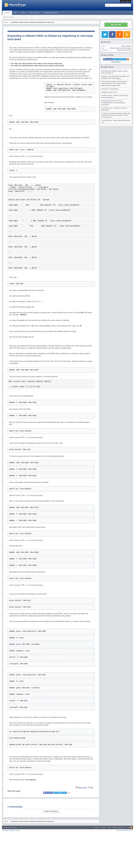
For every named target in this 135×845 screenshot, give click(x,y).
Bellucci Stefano (126, 46)
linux (121, 48)
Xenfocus (14, 827)
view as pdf (82, 787)
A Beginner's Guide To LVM (109, 92)
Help (109, 827)
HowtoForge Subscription (50, 12)
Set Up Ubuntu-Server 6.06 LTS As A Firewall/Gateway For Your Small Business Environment (113, 102)
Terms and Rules (120, 830)
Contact (104, 827)
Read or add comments (124, 50)
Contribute (97, 827)
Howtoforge (11, 830)
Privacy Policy (129, 830)
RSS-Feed (131, 827)
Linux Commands (34, 12)
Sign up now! (116, 24)
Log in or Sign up (125, 1)
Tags (15, 12)
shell (124, 48)
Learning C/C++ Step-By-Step (109, 89)
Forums (23, 12)
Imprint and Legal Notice (118, 827)
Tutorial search (10, 17)
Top (128, 827)
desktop (117, 48)
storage (128, 48)
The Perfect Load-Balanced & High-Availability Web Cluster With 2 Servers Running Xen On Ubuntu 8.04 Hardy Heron (115, 115)
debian (112, 48)
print (91, 787)
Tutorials (7, 12)
